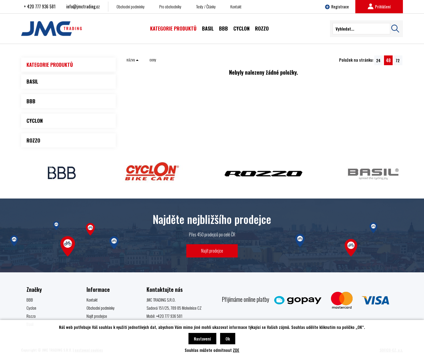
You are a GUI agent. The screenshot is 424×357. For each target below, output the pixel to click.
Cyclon (31, 308)
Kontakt (235, 6)
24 (378, 60)
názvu (133, 59)
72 (398, 60)
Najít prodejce (212, 250)
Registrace (337, 6)
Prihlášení (379, 6)
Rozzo (31, 316)
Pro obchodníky (170, 6)
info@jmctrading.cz (83, 6)
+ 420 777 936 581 (39, 6)
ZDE (236, 350)
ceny (153, 59)
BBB (30, 300)
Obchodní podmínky (131, 6)
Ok (228, 339)
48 (388, 60)
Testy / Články (206, 6)
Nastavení (202, 339)
